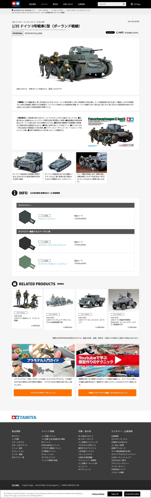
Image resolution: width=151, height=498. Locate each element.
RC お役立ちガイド (85, 436)
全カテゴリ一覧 (18, 457)
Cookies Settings (98, 495)
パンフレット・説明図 (87, 460)
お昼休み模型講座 (85, 457)
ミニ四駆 (15, 439)
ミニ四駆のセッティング (88, 442)
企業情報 (114, 436)
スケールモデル (43, 10)
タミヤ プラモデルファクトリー (123, 454)
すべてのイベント (48, 457)
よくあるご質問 (117, 445)
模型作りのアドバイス (87, 448)
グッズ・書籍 (17, 454)
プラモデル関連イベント (51, 448)
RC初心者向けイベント (50, 445)
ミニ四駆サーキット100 (87, 463)
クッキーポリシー (118, 466)
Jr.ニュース (82, 466)
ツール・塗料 (17, 448)
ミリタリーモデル (57, 10)
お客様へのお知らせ (119, 442)
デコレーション (18, 451)
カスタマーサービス (119, 439)
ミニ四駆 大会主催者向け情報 (53, 439)
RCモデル (15, 436)
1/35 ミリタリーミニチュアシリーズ (78, 10)
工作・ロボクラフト (20, 445)
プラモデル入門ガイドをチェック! (42, 393)
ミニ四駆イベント (48, 436)
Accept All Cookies (132, 495)
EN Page (136, 4)
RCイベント (46, 442)
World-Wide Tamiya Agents (47, 485)
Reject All (114, 495)
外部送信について (118, 469)
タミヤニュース (84, 469)
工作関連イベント (48, 451)
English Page (27, 485)
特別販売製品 (18, 33)
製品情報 (32, 4)
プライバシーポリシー (120, 463)
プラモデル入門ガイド (87, 445)
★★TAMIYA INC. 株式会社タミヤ (24, 10)
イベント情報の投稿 (49, 460)
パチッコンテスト (85, 454)
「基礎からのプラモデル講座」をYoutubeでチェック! (107, 393)
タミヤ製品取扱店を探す (121, 451)
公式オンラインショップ (121, 457)
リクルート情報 (117, 472)
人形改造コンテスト (86, 451)
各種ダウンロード (118, 448)
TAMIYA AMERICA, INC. (70, 485)
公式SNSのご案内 (118, 460)
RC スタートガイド (85, 439)
